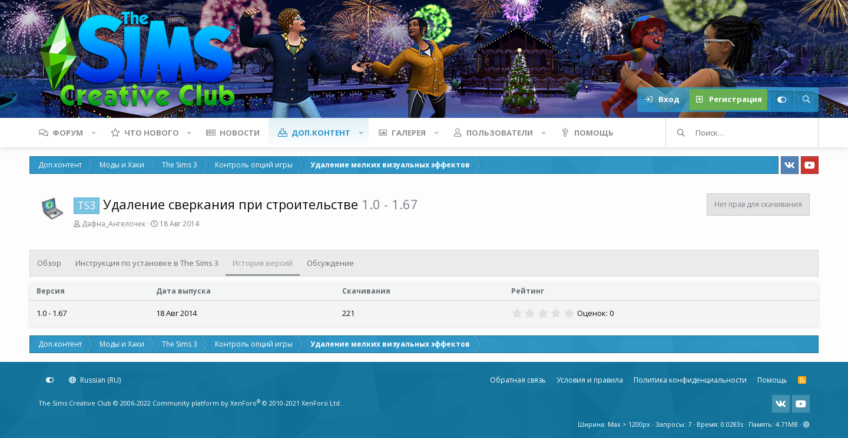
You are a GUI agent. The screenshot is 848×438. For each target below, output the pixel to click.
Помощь (594, 132)
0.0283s (732, 424)
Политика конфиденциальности (690, 380)
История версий (263, 263)
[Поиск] (806, 99)
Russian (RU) (95, 380)
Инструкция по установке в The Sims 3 (146, 263)
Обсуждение (330, 263)
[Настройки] (781, 99)
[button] (93, 132)
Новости (240, 132)
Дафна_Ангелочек (113, 224)
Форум (67, 132)
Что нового (151, 132)
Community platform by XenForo (247, 403)
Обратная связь (518, 380)
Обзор (49, 263)
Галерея (409, 132)
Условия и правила (589, 380)
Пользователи (499, 132)
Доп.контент (321, 132)
